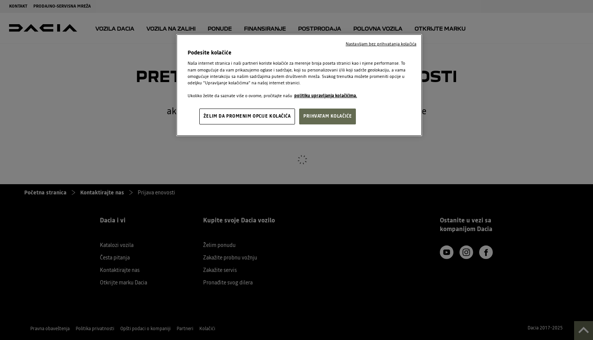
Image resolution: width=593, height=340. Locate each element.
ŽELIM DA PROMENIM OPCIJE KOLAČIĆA (247, 116)
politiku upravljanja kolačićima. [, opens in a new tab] (325, 96)
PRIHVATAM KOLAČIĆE (327, 116)
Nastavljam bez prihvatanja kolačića (381, 44)
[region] (299, 85)
